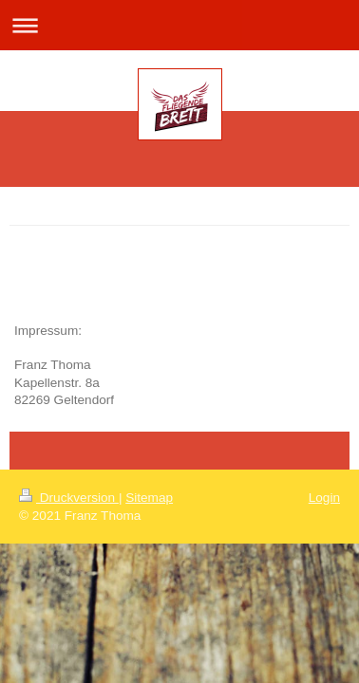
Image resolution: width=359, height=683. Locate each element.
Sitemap (149, 497)
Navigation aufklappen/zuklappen (179, 25)
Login (324, 497)
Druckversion (69, 497)
